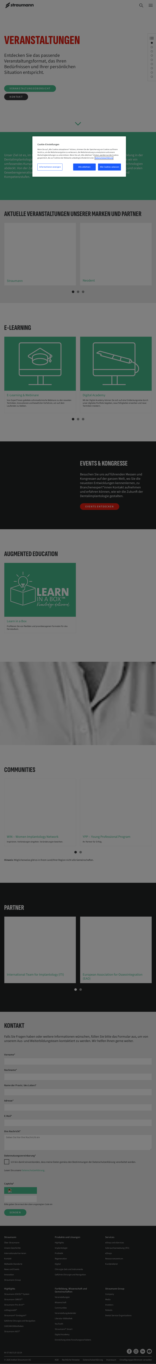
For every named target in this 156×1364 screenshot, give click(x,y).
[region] (79, 156)
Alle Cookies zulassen (109, 167)
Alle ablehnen (84, 167)
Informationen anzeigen (50, 167)
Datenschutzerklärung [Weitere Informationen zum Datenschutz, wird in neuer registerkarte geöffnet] (104, 158)
